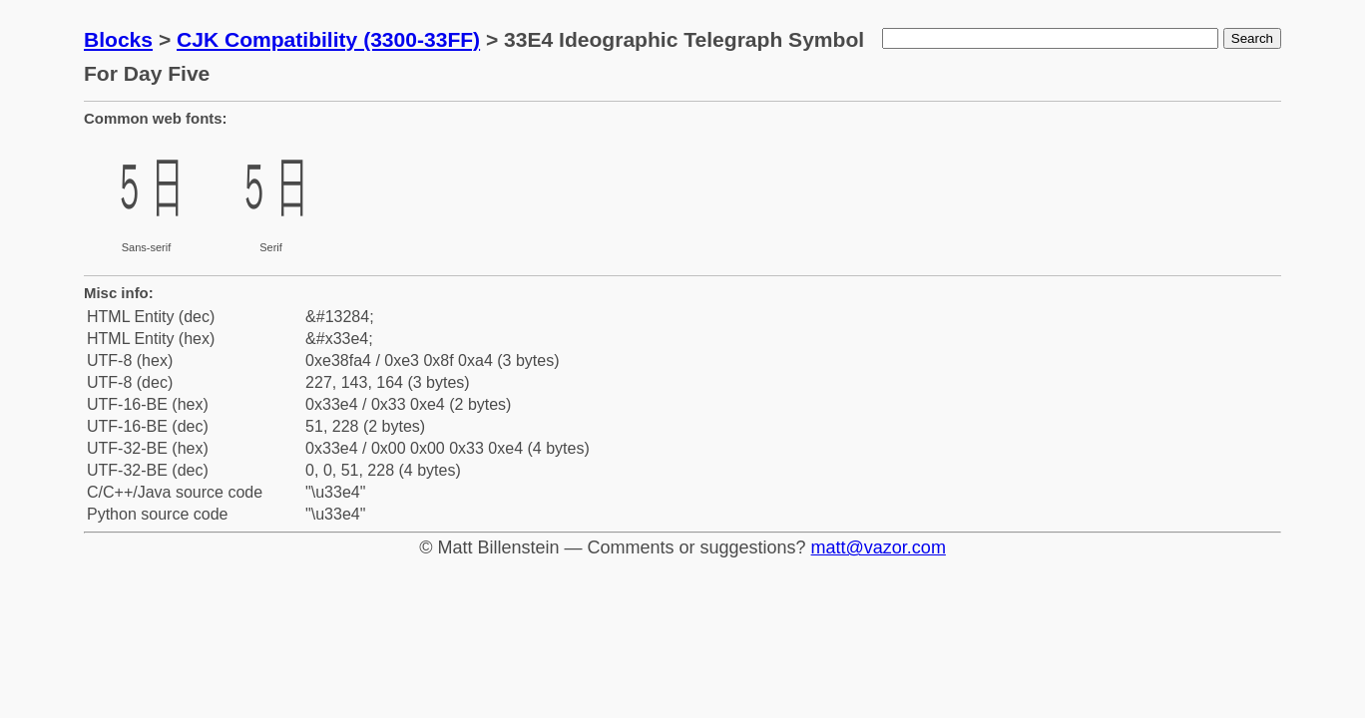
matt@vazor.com (878, 547)
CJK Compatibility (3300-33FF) (328, 39)
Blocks (118, 39)
